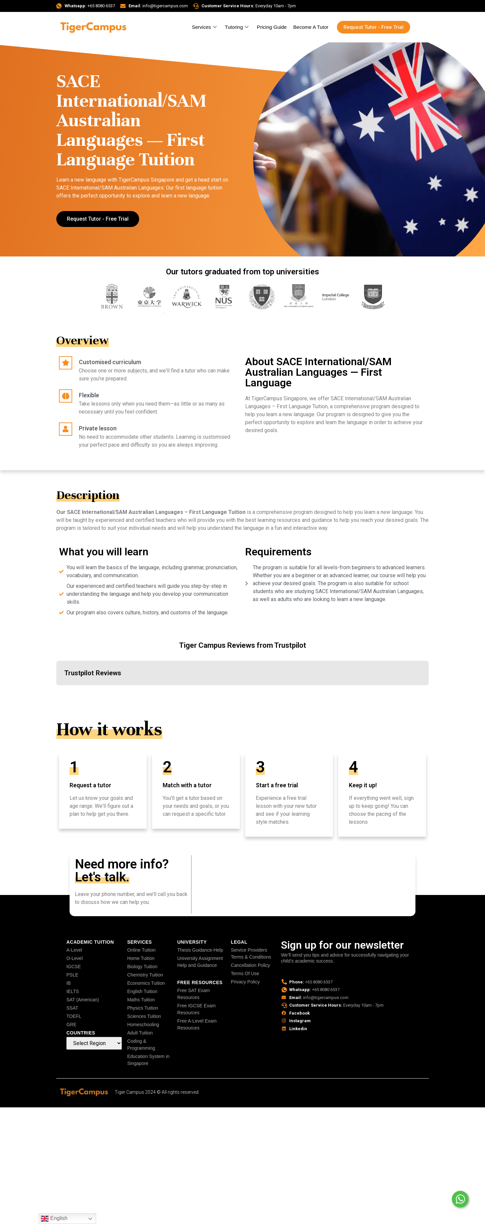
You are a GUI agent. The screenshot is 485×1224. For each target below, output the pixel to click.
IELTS (72, 991)
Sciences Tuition (144, 1016)
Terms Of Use (245, 973)
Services (205, 27)
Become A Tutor (310, 27)
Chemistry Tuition (145, 974)
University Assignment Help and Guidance (200, 962)
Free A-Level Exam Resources (197, 1024)
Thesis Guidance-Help (200, 950)
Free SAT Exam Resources (193, 994)
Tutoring (237, 27)
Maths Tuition (141, 999)
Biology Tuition (142, 966)
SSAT (72, 1008)
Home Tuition (140, 958)
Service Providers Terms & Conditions (251, 953)
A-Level (74, 950)
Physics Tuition (142, 1008)
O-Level (74, 958)
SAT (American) (82, 999)
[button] (56, 692)
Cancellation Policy (250, 965)
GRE (71, 1024)
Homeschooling (143, 1024)
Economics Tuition (146, 983)
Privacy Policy (245, 981)
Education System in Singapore (148, 1060)
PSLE (72, 974)
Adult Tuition (140, 1032)
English (54, 1219)
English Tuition (142, 991)
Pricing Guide (272, 27)
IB (68, 983)
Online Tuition (141, 950)
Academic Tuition (90, 942)
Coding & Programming (141, 1044)
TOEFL (73, 1016)
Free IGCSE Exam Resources (196, 1009)
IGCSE (73, 966)
